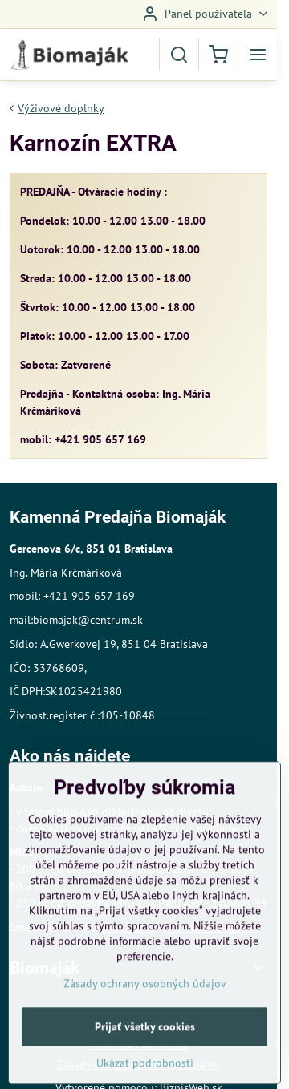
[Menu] (257, 54)
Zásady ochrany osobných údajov (144, 1035)
